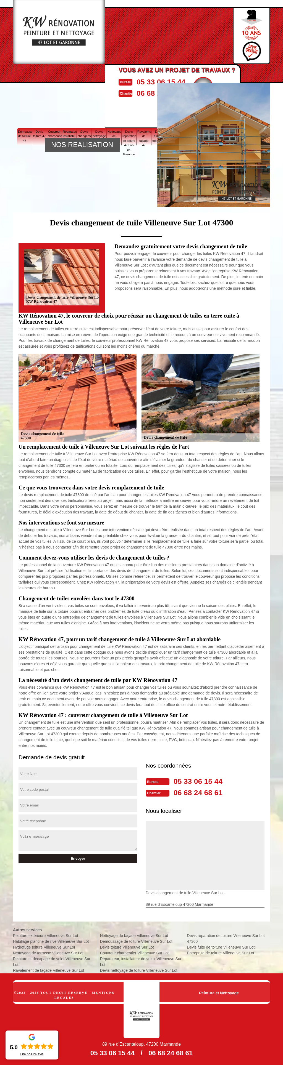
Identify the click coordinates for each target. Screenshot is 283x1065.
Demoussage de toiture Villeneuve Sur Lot (136, 941)
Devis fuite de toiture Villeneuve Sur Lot (221, 946)
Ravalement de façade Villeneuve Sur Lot (48, 970)
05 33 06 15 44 (169, 81)
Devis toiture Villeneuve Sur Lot (127, 946)
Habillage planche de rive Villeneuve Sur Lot (51, 941)
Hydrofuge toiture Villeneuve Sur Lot (44, 946)
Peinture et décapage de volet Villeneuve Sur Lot (51, 961)
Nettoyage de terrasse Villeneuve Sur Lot (48, 952)
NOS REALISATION (82, 144)
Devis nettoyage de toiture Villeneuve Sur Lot (138, 970)
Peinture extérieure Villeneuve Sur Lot (45, 935)
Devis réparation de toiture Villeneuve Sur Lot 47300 (225, 938)
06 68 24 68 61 (201, 792)
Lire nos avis (31, 1054)
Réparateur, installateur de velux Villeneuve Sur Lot (141, 961)
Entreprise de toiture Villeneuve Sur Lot (220, 952)
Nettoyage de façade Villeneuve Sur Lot (134, 935)
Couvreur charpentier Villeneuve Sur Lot (134, 952)
